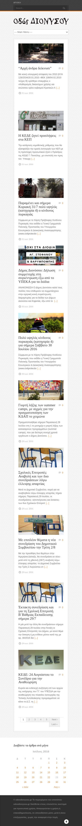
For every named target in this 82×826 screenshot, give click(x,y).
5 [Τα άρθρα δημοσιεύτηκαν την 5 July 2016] (25, 767)
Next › (55, 719)
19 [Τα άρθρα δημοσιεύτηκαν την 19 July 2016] (25, 777)
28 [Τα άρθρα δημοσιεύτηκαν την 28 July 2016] (41, 782)
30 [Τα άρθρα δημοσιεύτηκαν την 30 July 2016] (57, 782)
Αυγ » (57, 787)
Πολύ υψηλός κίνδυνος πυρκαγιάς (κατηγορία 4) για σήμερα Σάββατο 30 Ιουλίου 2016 (35, 343)
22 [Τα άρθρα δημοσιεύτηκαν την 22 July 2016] (49, 777)
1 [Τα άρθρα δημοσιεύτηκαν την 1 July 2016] (48, 763)
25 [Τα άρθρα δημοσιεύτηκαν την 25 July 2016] (17, 782)
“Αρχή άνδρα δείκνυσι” (34, 68)
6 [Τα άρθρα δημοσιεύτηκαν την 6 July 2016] (33, 767)
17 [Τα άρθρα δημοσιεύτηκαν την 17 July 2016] (64, 772)
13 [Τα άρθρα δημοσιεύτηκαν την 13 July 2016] (33, 772)
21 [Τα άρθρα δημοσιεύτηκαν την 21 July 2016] (41, 777)
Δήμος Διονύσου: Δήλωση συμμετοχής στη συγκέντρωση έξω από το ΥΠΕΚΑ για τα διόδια (36, 276)
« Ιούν (25, 787)
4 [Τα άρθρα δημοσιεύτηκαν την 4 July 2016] (17, 767)
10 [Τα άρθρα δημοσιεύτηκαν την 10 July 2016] (64, 767)
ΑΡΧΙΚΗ (17, 3)
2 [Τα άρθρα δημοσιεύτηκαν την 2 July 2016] (56, 763)
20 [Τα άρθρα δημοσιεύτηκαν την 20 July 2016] (33, 777)
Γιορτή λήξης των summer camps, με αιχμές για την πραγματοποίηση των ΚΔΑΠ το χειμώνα (36, 410)
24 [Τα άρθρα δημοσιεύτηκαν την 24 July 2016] (64, 777)
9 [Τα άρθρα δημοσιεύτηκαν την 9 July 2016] (56, 767)
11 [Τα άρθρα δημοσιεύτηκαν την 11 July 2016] (17, 772)
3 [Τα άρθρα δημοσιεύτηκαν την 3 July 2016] (64, 763)
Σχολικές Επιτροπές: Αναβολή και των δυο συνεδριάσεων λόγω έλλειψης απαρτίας (33, 478)
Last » (54, 724)
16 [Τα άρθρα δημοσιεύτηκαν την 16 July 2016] (57, 772)
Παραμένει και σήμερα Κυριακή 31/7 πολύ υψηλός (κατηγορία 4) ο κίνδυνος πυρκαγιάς (37, 208)
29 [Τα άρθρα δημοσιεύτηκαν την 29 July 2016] (49, 782)
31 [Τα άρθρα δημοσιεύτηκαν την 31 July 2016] (64, 782)
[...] (58, 88)
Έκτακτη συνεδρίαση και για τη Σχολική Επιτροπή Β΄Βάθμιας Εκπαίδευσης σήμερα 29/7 (36, 612)
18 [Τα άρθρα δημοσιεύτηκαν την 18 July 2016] (17, 777)
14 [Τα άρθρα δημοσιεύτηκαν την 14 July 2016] (41, 772)
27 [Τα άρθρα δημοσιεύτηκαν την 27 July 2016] (33, 782)
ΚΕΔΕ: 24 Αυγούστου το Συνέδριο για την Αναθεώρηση (36, 678)
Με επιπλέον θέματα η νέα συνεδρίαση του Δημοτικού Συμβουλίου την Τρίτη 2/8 (37, 543)
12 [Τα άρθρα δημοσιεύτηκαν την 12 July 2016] (25, 772)
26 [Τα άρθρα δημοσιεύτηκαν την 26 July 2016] (25, 782)
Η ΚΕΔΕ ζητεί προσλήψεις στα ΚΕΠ (37, 137)
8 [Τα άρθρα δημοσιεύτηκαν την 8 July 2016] (48, 767)
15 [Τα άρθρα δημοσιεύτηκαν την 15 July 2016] (49, 772)
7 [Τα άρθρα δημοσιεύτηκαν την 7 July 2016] (41, 767)
